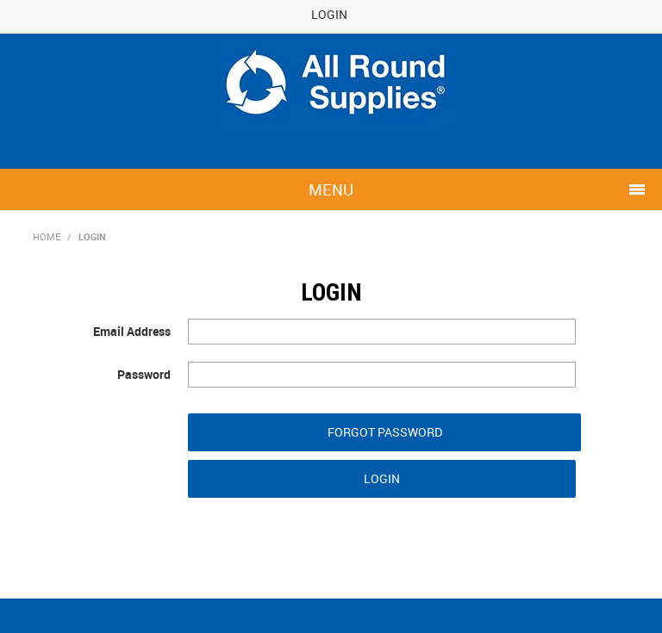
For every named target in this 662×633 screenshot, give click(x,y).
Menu (331, 189)
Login (329, 14)
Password (144, 374)
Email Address (132, 331)
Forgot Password (385, 432)
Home (46, 236)
